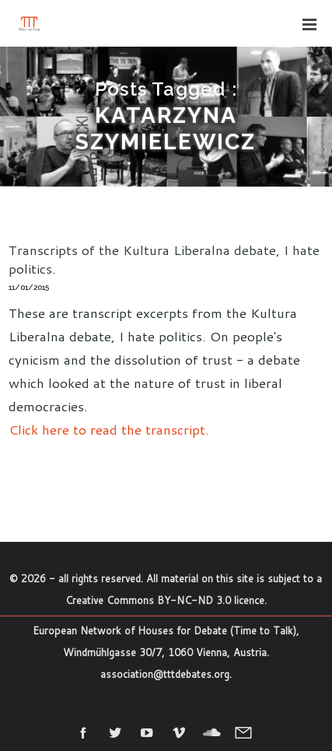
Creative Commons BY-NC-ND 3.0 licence (164, 600)
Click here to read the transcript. (109, 429)
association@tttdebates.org (164, 674)
